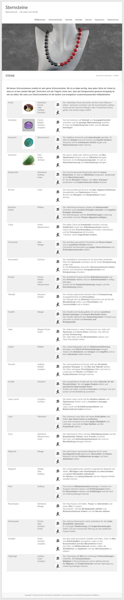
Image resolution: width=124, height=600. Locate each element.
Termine (68, 19)
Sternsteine (16, 7)
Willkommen (39, 19)
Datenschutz (113, 19)
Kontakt (78, 19)
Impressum (99, 19)
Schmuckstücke (55, 19)
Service (88, 19)
